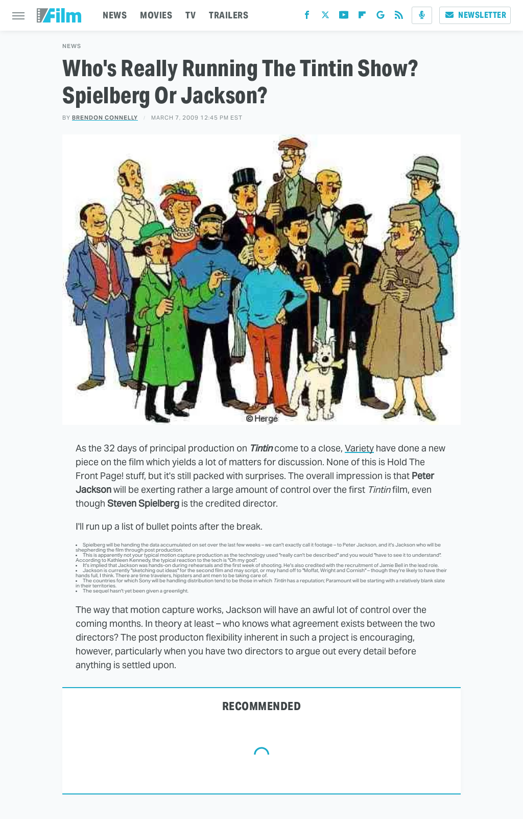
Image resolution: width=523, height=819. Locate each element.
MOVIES (156, 15)
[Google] (380, 17)
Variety (359, 448)
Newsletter (475, 15)
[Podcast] (422, 15)
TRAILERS (228, 15)
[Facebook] (307, 17)
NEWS (115, 15)
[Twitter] (325, 17)
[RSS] (399, 17)
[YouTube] (343, 17)
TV (190, 15)
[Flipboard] (362, 17)
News (71, 46)
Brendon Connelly (105, 117)
